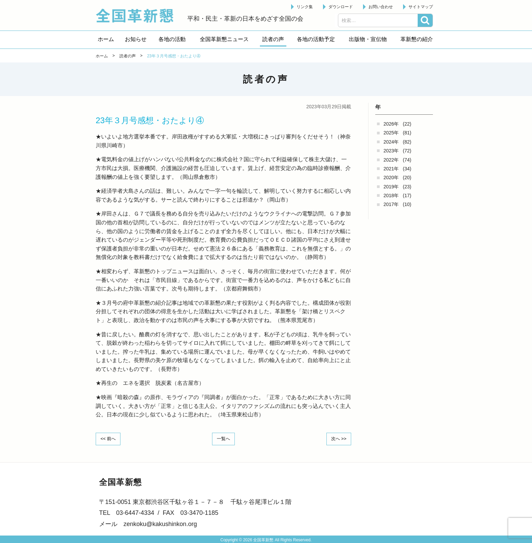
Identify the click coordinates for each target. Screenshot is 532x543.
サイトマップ (420, 6)
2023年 (391, 150)
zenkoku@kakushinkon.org (160, 523)
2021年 (391, 168)
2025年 (391, 132)
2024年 (391, 142)
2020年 (391, 177)
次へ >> (337, 438)
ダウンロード (340, 6)
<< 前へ (109, 438)
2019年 (391, 186)
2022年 (391, 160)
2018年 (391, 195)
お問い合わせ (380, 6)
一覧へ (223, 438)
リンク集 (305, 6)
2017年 (391, 204)
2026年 (391, 124)
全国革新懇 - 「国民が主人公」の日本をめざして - (138, 15)
